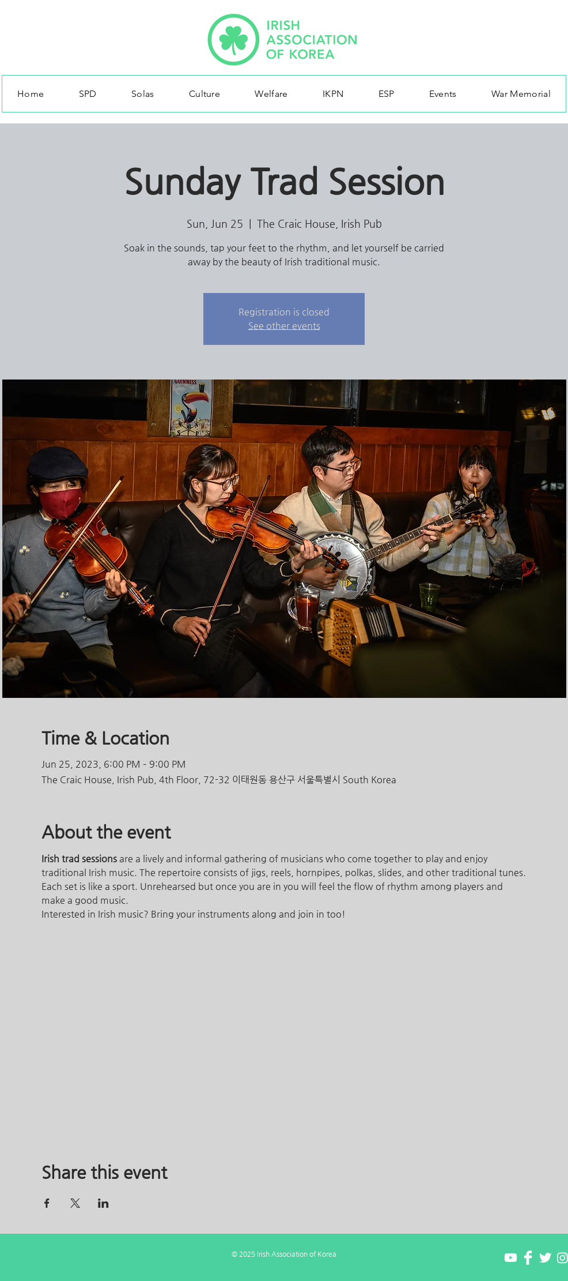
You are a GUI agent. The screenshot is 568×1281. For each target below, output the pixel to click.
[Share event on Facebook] (46, 1203)
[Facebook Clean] (528, 1257)
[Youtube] (510, 1257)
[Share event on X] (75, 1203)
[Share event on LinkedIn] (103, 1203)
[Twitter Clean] (545, 1257)
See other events (284, 325)
